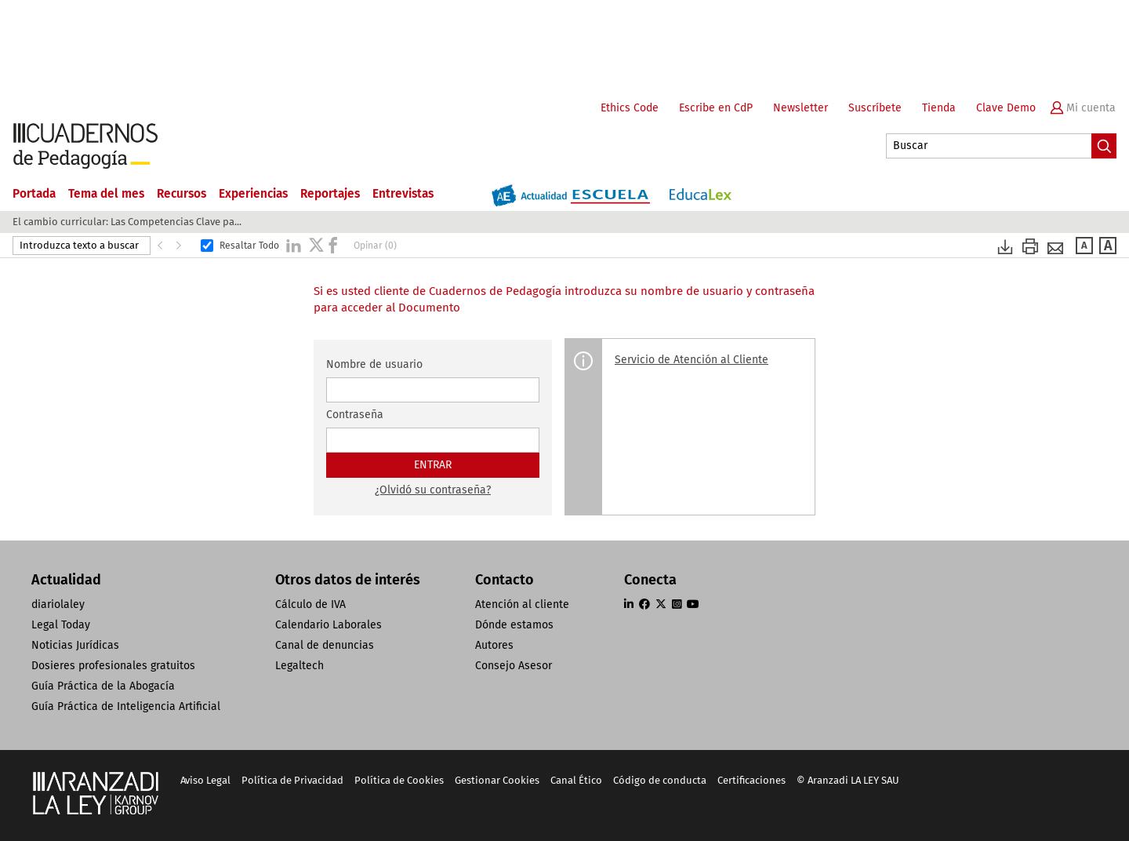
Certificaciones (751, 780)
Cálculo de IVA (310, 604)
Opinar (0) (375, 245)
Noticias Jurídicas (75, 645)
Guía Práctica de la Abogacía (103, 686)
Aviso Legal (205, 780)
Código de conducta (659, 780)
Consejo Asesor (513, 665)
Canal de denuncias (324, 645)
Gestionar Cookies (497, 780)
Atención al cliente (522, 604)
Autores (494, 645)
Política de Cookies (399, 780)
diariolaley (58, 604)
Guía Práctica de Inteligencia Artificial (125, 706)
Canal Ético (576, 780)
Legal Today (60, 625)
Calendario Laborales (328, 625)
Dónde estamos (514, 625)
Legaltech (299, 665)
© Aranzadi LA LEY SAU (848, 780)
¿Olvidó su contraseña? (433, 490)
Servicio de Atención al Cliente (691, 359)
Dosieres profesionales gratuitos (113, 665)
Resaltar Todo (249, 245)
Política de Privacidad (292, 780)
